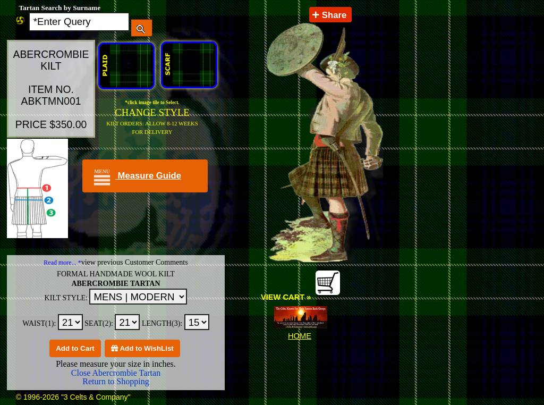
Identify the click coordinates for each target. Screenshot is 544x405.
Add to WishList (142, 348)
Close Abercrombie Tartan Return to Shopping (115, 377)
